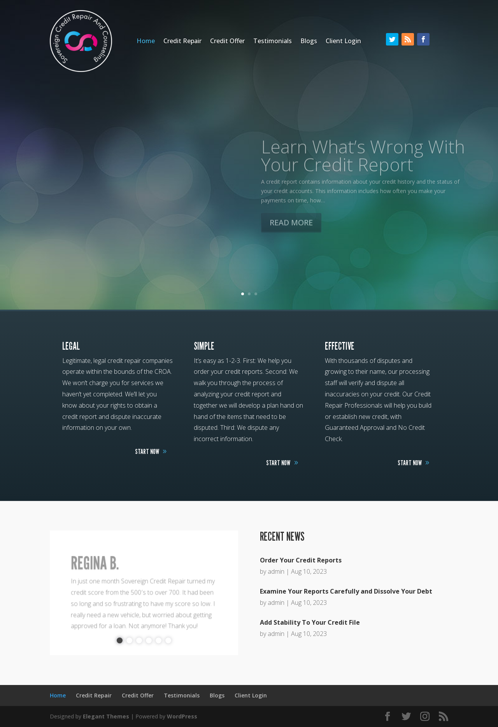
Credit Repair (182, 41)
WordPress (182, 716)
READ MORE (291, 234)
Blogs (308, 41)
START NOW (147, 451)
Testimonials (272, 41)
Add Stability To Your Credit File (310, 622)
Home (146, 41)
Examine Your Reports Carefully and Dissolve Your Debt (346, 591)
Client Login (343, 41)
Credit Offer (227, 41)
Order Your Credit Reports (301, 560)
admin (276, 571)
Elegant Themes (106, 716)
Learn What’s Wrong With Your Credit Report (363, 167)
